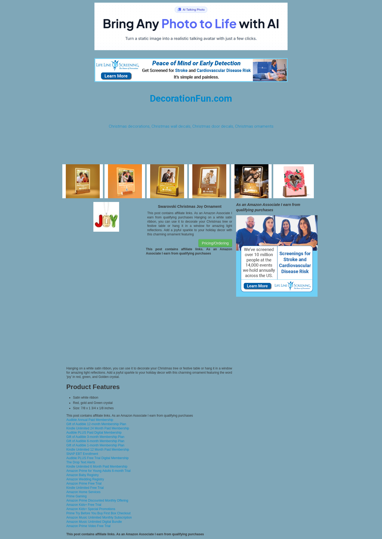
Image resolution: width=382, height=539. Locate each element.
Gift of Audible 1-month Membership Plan (95, 445)
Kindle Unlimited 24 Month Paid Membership (97, 428)
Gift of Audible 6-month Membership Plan (95, 441)
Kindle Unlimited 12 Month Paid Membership (97, 449)
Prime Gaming (76, 496)
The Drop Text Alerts (80, 462)
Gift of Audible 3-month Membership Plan (95, 437)
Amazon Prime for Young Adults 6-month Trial (98, 471)
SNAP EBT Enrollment (82, 454)
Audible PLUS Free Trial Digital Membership (97, 458)
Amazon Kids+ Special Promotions (90, 509)
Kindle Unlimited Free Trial (85, 488)
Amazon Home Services (83, 492)
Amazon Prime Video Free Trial (88, 526)
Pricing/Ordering (215, 243)
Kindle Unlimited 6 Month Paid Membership (96, 466)
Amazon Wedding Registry (85, 479)
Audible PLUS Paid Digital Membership (93, 432)
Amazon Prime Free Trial (84, 483)
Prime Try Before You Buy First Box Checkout (98, 513)
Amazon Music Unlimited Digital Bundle (94, 522)
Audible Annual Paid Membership (89, 420)
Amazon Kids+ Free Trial (83, 505)
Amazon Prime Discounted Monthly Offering (97, 500)
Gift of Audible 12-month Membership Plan (96, 424)
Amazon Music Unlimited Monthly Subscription (99, 517)
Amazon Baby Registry (82, 475)
